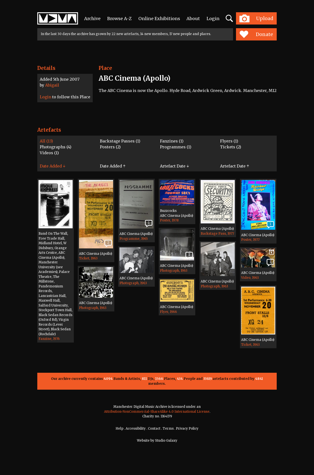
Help (119, 428)
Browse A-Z (119, 18)
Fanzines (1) (171, 141)
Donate (256, 34)
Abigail (52, 85)
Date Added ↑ (112, 166)
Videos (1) (49, 152)
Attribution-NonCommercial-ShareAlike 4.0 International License (156, 412)
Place (105, 68)
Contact (154, 428)
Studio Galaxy (166, 440)
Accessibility (136, 428)
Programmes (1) (175, 146)
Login (213, 18)
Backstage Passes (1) (120, 141)
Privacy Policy (187, 428)
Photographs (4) (55, 146)
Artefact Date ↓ (174, 166)
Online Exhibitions (159, 18)
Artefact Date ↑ (234, 166)
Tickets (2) (230, 146)
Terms (168, 428)
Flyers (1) (229, 141)
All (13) (46, 141)
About (193, 18)
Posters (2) (110, 146)
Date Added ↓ (52, 166)
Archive (92, 18)
